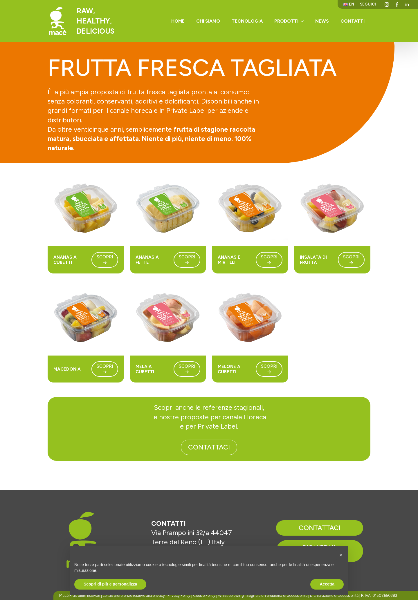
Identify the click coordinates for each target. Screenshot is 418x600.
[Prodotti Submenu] (303, 21)
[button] (340, 555)
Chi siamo (208, 21)
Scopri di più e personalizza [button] (110, 584)
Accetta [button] (327, 584)
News (322, 21)
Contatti (352, 21)
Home (178, 21)
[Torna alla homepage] (58, 21)
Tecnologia (247, 21)
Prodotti (286, 21)
